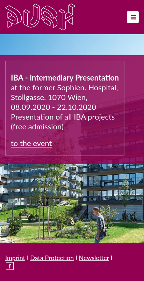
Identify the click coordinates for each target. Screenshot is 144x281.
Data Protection (52, 257)
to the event (31, 143)
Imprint (15, 257)
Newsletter (94, 257)
